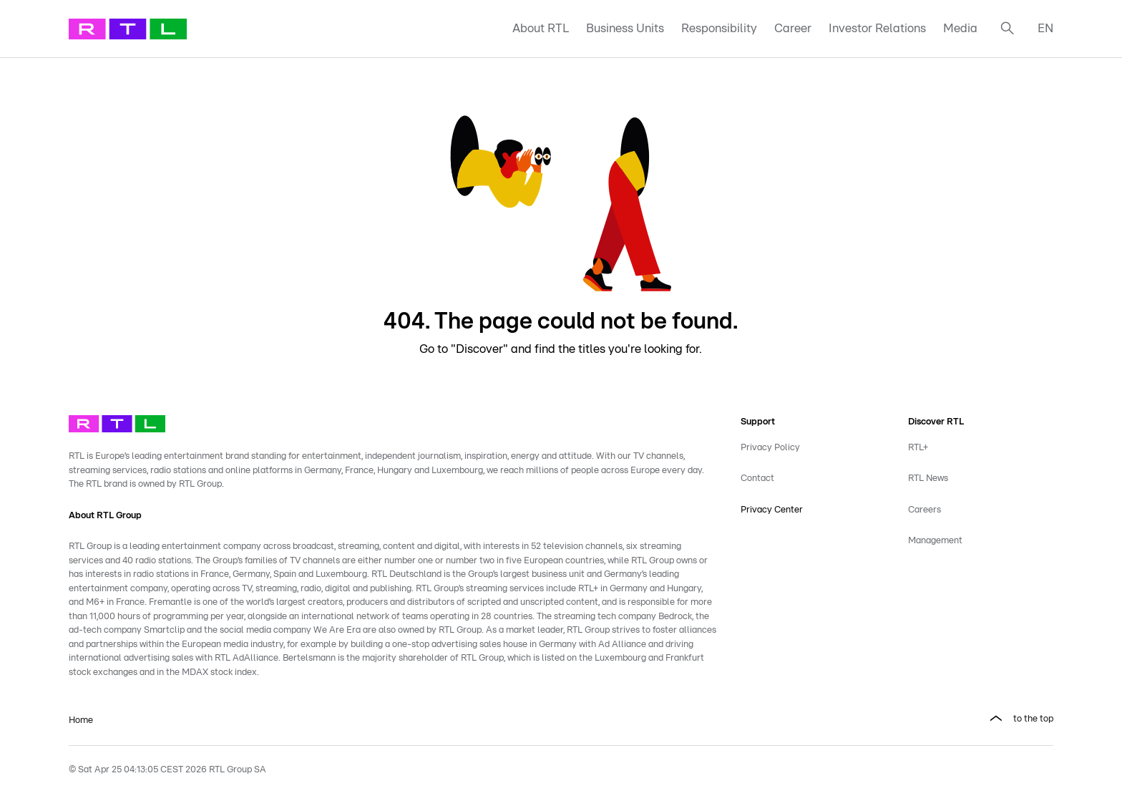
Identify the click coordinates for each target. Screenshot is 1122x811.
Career (792, 28)
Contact (757, 478)
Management (935, 540)
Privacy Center (772, 510)
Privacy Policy (770, 447)
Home (81, 720)
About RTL (540, 28)
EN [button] (1045, 28)
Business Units (625, 28)
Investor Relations (877, 28)
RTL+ (918, 447)
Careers (924, 510)
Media (960, 28)
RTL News (928, 478)
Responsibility (719, 28)
